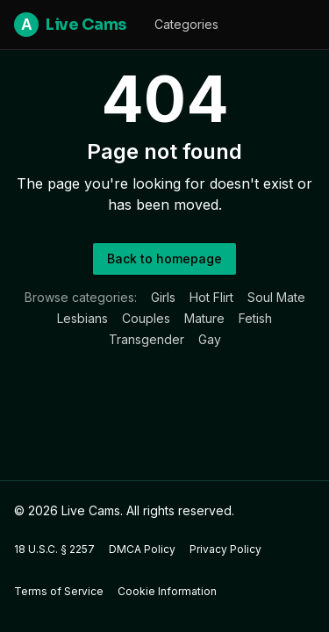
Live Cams (70, 24)
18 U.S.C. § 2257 (54, 549)
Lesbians (82, 318)
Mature (204, 318)
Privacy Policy (225, 549)
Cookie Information (167, 591)
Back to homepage (164, 258)
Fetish (255, 318)
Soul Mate (276, 297)
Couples (146, 318)
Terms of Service (59, 591)
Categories (186, 24)
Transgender (146, 339)
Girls (163, 297)
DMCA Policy (142, 549)
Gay (209, 339)
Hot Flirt (211, 297)
